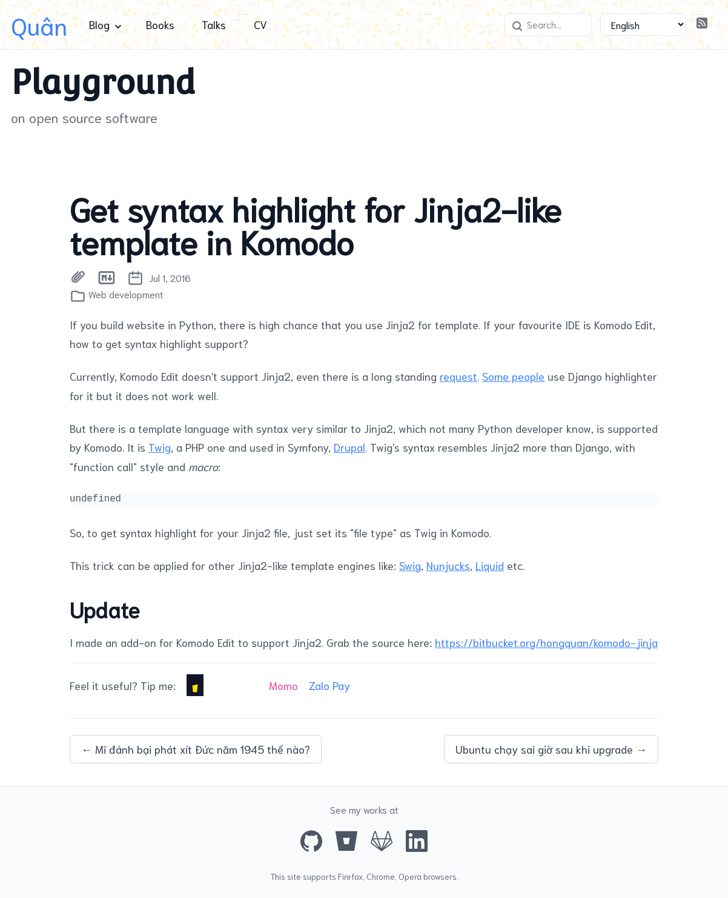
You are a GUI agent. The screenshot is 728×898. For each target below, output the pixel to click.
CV (260, 24)
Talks (214, 24)
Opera (410, 876)
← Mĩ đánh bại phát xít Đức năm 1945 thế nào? (195, 749)
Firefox (350, 876)
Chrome (380, 876)
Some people (513, 376)
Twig (159, 447)
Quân (39, 24)
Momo (283, 685)
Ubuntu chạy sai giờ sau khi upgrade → (551, 749)
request (458, 376)
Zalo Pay (329, 685)
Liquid (489, 565)
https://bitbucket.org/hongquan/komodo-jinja (546, 642)
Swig (410, 565)
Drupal (349, 447)
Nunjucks (448, 565)
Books (160, 24)
